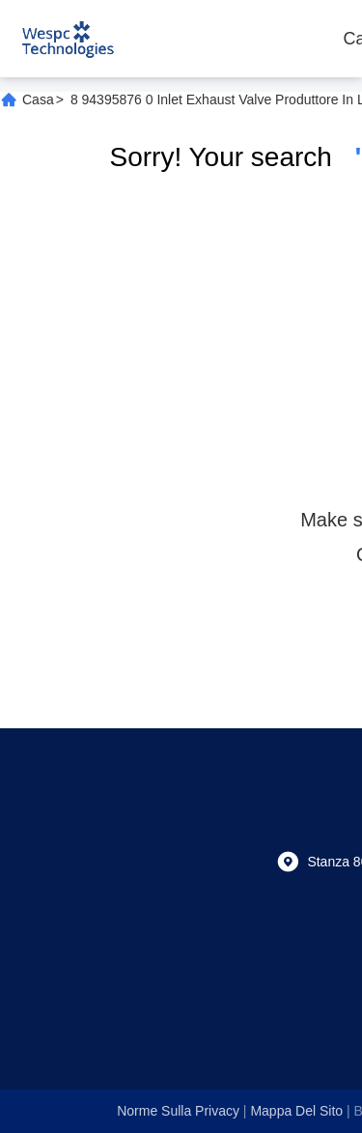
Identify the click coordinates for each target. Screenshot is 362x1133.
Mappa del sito (296, 1111)
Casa (38, 99)
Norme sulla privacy (178, 1111)
